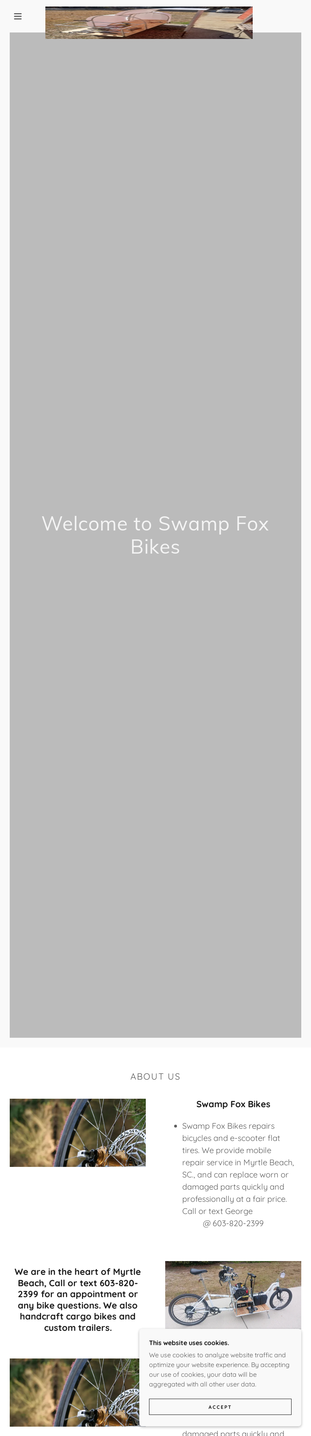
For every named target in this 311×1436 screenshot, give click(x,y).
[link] (149, 9)
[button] (18, 16)
